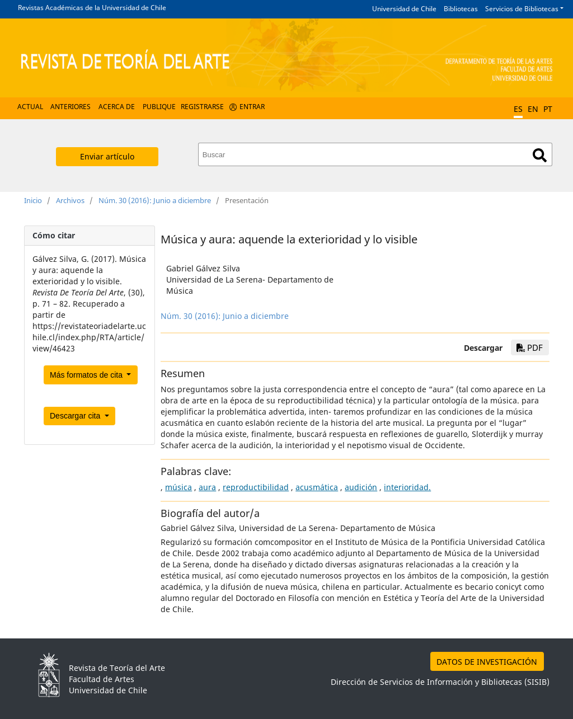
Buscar (540, 155)
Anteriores (70, 106)
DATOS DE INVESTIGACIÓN (486, 661)
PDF (529, 347)
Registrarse (202, 106)
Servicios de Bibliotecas (521, 8)
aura (207, 487)
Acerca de (116, 106)
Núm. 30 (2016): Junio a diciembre (154, 200)
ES (518, 109)
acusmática (316, 487)
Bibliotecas (461, 8)
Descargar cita (76, 415)
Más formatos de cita (87, 374)
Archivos (70, 200)
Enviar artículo (107, 156)
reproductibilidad (256, 487)
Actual (30, 106)
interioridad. (407, 487)
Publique (159, 106)
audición (361, 487)
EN (533, 109)
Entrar (252, 106)
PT (547, 109)
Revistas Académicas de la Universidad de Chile (92, 7)
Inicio (33, 200)
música (178, 487)
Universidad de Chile (404, 8)
